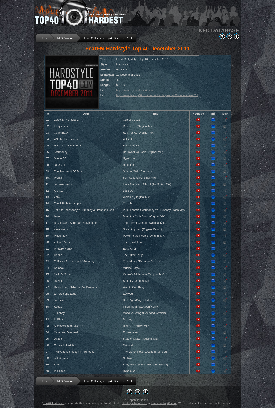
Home (44, 38)
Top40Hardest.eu (53, 403)
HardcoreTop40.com (164, 403)
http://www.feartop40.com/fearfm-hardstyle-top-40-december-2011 (157, 95)
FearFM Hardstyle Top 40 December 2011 (108, 38)
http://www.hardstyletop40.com (135, 90)
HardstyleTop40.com (134, 403)
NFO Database (66, 38)
